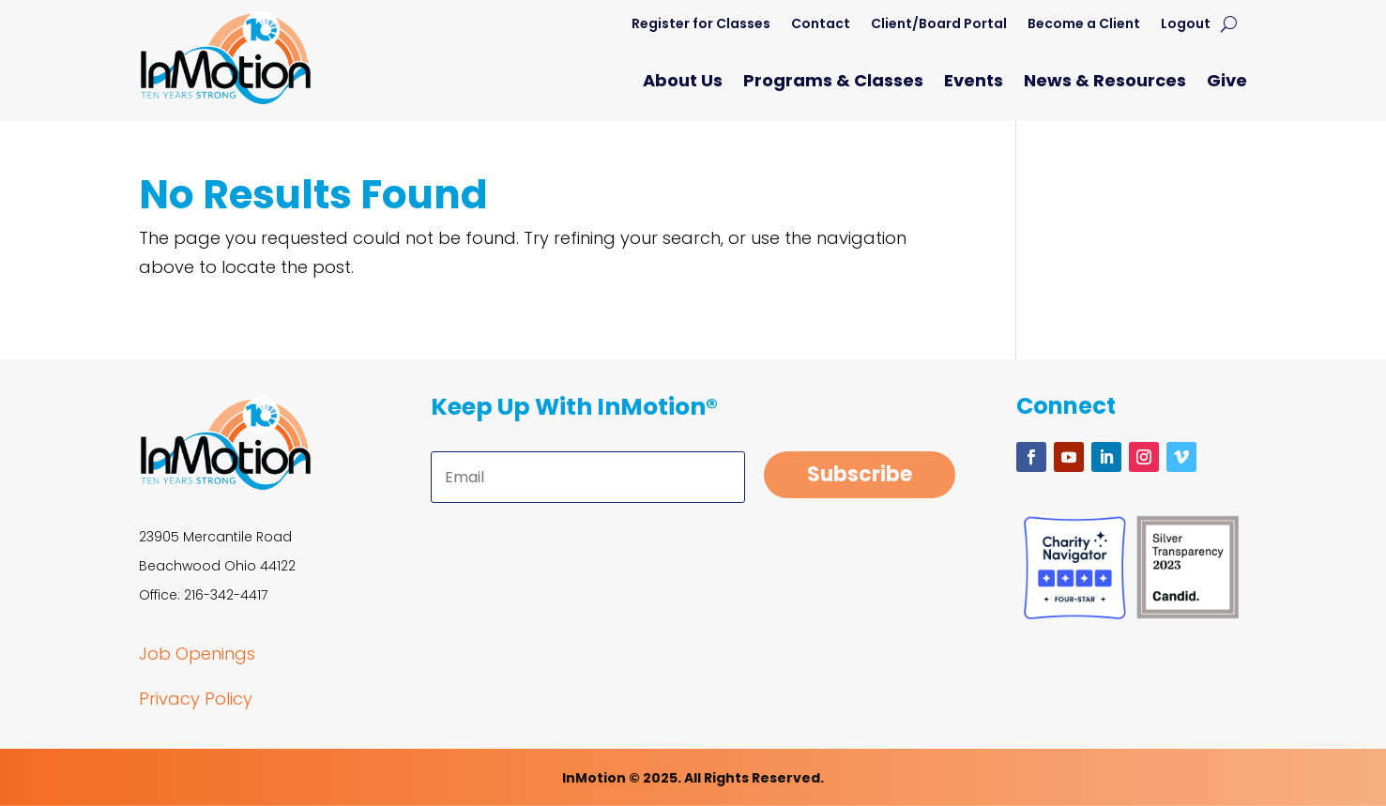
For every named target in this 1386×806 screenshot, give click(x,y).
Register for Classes (701, 25)
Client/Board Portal (939, 25)
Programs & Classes (833, 83)
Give (1227, 83)
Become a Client (1084, 25)
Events (973, 83)
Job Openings (197, 653)
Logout (1186, 25)
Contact (820, 25)
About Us (683, 83)
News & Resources (1105, 83)
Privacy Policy (195, 698)
